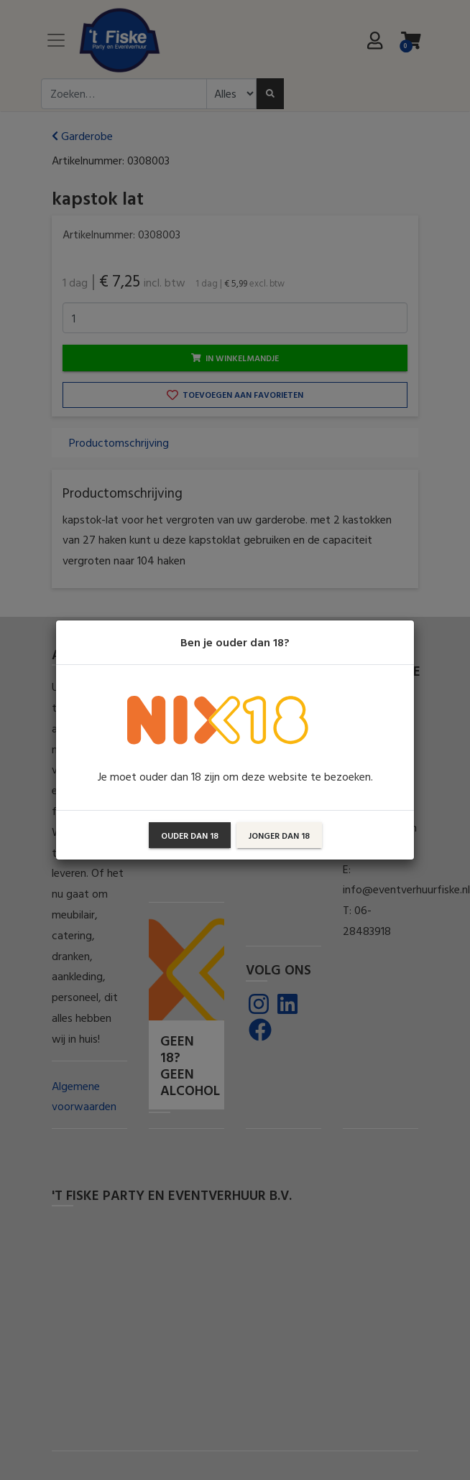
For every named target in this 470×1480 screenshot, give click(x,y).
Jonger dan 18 (279, 835)
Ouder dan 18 (189, 835)
